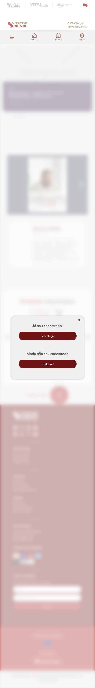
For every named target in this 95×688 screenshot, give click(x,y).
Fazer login (48, 336)
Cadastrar (48, 364)
